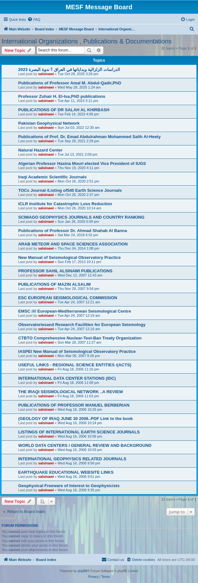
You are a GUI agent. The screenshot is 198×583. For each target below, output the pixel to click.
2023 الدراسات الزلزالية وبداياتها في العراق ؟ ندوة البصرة (69, 69)
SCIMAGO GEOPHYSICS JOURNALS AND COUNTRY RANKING (81, 217)
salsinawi (46, 74)
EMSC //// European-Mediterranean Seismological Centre (74, 311)
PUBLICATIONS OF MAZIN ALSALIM (54, 284)
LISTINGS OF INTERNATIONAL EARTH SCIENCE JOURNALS (79, 432)
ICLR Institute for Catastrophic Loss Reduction (65, 203)
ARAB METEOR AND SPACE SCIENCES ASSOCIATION (73, 244)
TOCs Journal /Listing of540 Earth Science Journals (70, 190)
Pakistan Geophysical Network (49, 123)
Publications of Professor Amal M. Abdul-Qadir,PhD (69, 83)
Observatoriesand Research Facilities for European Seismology (82, 324)
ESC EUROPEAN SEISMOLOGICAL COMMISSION (67, 297)
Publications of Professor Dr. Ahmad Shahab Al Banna (72, 230)
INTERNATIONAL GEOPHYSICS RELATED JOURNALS (72, 458)
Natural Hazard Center (40, 150)
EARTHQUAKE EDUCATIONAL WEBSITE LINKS (65, 472)
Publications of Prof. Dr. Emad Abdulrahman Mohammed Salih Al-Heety (89, 136)
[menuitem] (33, 19)
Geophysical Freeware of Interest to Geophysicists (68, 485)
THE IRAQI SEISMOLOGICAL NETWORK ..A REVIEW (70, 391)
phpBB (82, 571)
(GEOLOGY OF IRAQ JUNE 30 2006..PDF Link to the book (75, 418)
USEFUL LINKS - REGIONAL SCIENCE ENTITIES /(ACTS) (74, 364)
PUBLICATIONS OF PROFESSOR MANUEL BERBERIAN (73, 405)
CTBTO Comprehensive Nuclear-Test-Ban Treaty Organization (79, 338)
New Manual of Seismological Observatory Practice (69, 257)
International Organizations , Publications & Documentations (87, 41)
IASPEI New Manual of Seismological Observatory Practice (77, 351)
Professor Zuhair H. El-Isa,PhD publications (61, 96)
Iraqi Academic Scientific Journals (52, 177)
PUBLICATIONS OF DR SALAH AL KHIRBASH (63, 109)
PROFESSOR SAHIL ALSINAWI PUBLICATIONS (65, 270)
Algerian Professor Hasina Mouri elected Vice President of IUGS (82, 163)
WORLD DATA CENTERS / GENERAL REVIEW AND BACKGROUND (84, 445)
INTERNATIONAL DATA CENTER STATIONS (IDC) (67, 378)
